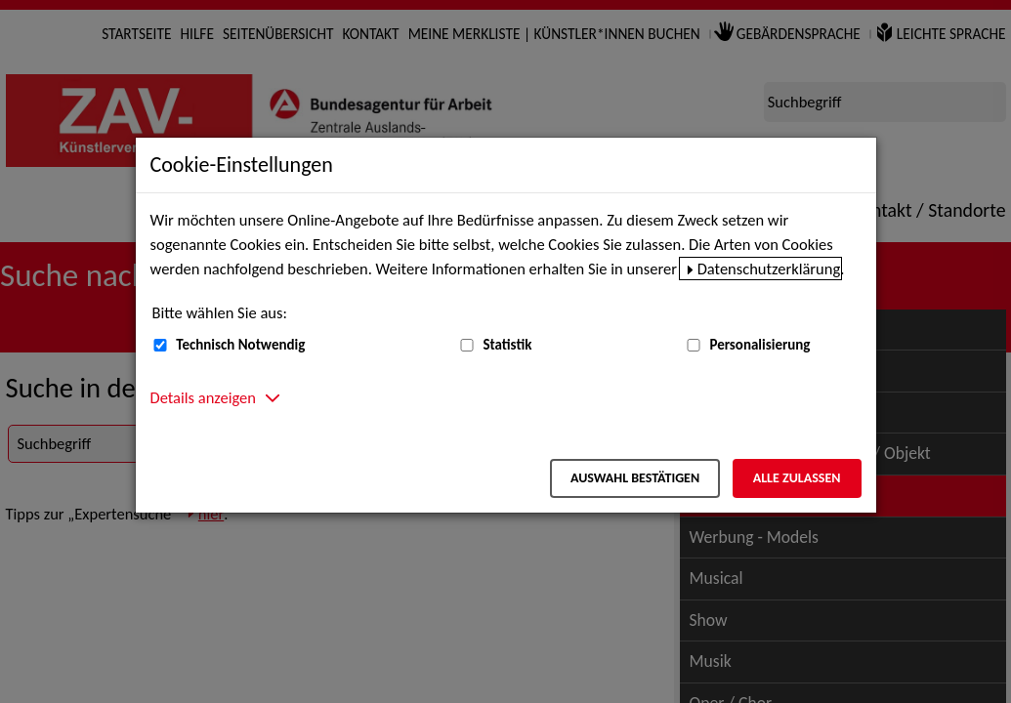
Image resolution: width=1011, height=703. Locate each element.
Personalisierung (759, 344)
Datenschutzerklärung (769, 268)
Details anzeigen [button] (203, 397)
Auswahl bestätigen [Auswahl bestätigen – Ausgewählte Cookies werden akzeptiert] (634, 478)
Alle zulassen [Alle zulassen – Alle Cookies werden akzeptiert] (797, 478)
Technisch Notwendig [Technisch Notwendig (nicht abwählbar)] (240, 344)
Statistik (507, 344)
